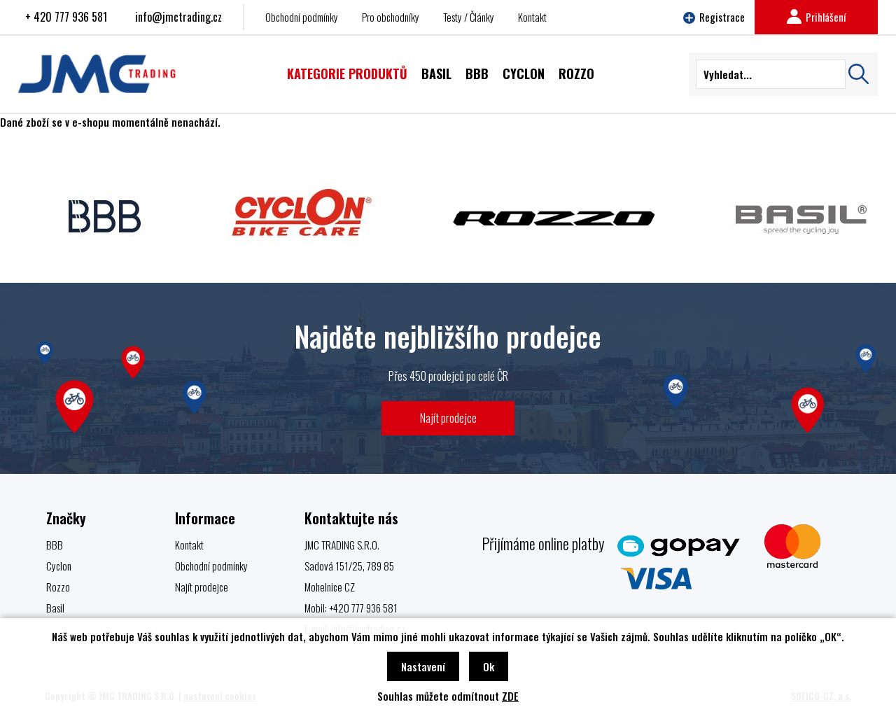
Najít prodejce (448, 417)
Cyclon (58, 565)
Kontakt (532, 16)
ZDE (510, 696)
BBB (54, 544)
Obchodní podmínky (301, 16)
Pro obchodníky (390, 16)
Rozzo (58, 586)
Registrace (714, 16)
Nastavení (423, 666)
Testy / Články (468, 16)
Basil (55, 607)
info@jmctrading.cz (178, 16)
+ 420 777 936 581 (66, 16)
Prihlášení (816, 16)
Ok (488, 666)
